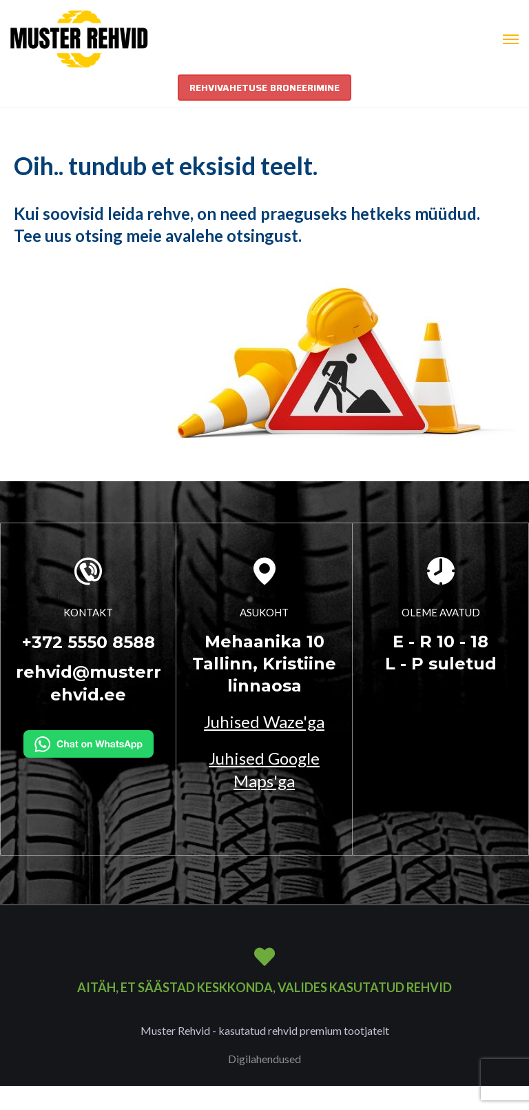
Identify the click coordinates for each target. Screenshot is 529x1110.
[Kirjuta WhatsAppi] (88, 741)
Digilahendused (264, 1058)
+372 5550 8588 (88, 642)
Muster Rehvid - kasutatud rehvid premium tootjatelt (265, 1030)
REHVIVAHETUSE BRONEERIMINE (264, 87)
